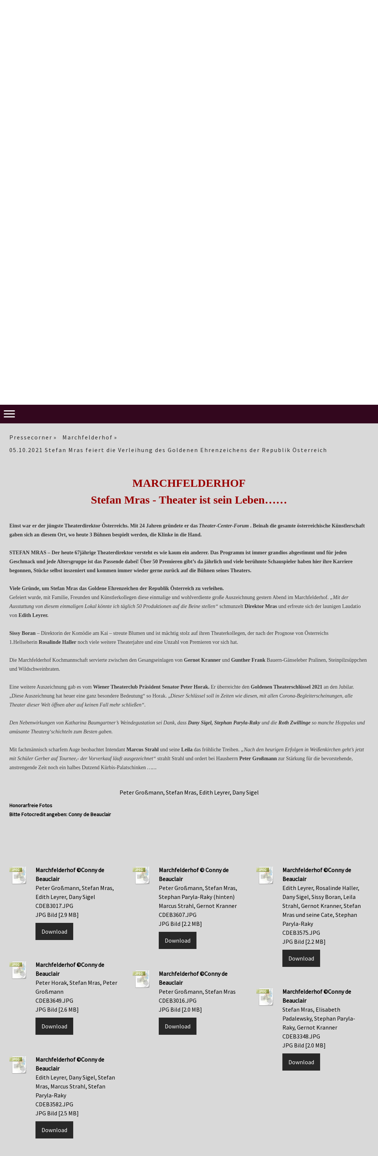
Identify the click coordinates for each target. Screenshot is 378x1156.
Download (54, 931)
